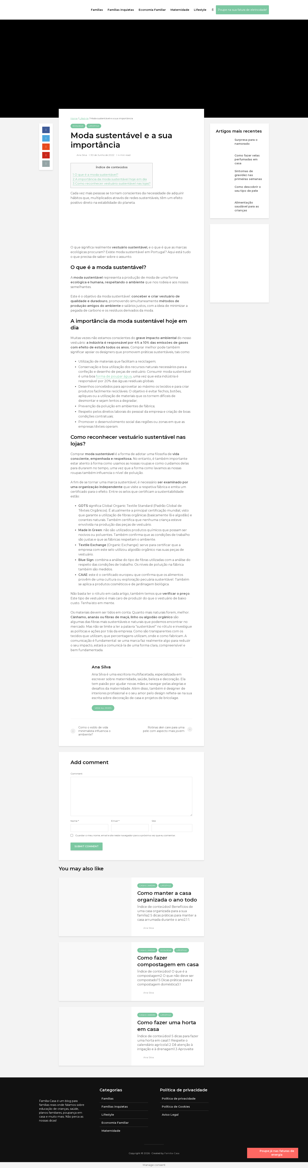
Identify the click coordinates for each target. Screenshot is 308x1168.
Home (74, 118)
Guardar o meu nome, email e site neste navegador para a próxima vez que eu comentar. (125, 835)
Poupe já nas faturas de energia (277, 1153)
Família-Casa (171, 1153)
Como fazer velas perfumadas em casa (247, 159)
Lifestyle (200, 10)
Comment (76, 774)
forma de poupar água (114, 376)
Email (115, 821)
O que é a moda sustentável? (95, 174)
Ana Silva (79, 155)
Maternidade (179, 10)
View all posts (103, 708)
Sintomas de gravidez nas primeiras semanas (248, 175)
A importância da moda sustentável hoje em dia (110, 179)
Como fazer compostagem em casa (168, 961)
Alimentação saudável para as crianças (247, 206)
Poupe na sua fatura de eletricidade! (242, 10)
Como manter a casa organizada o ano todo (167, 896)
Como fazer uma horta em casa (166, 1025)
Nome (75, 821)
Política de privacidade (178, 1098)
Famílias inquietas (121, 10)
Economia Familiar (152, 10)
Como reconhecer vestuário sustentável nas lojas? (111, 183)
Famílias (97, 10)
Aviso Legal (170, 1114)
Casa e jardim (147, 885)
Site (154, 821)
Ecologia (78, 126)
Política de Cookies (176, 1106)
